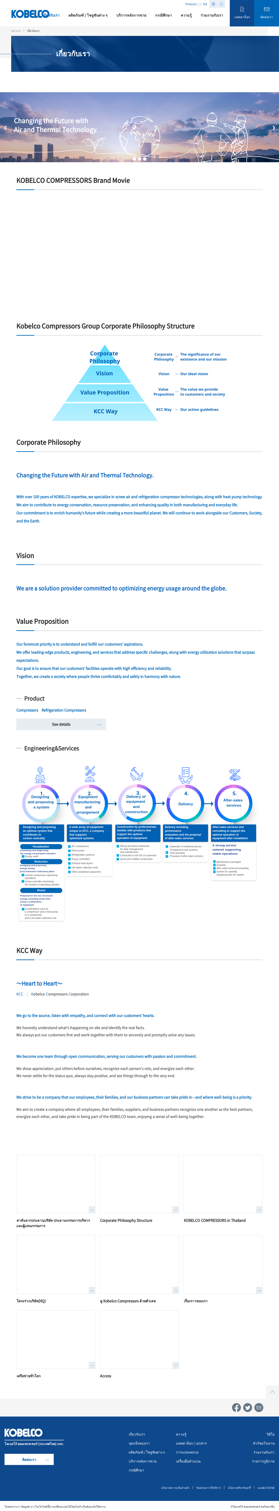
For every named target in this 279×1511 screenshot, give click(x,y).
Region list (213, 4)
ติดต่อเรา (29, 1458)
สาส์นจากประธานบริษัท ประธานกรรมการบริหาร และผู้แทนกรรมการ (55, 1223)
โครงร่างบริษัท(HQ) (32, 1300)
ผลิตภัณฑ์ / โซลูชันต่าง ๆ (148, 1451)
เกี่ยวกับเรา (137, 1433)
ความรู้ (181, 1433)
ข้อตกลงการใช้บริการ (207, 1486)
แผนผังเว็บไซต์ (266, 1486)
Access (105, 1374)
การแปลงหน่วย (188, 1451)
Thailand (190, 4)
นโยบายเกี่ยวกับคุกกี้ (239, 1486)
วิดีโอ (270, 1433)
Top (272, 1386)
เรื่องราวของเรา (196, 1300)
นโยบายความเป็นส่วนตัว (174, 1486)
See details (61, 724)
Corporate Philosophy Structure (127, 1220)
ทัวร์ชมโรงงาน (263, 1442)
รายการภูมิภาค (262, 1460)
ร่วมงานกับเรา (263, 1451)
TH (205, 4)
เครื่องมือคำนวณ (189, 1460)
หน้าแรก (16, 31)
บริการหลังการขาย (144, 1460)
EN (200, 4)
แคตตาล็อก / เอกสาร (192, 1442)
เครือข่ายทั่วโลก (29, 1374)
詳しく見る (92, 1209)
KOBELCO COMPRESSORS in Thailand (215, 1220)
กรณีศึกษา (137, 1469)
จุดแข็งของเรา (140, 1442)
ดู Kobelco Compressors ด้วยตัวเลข (128, 1300)
